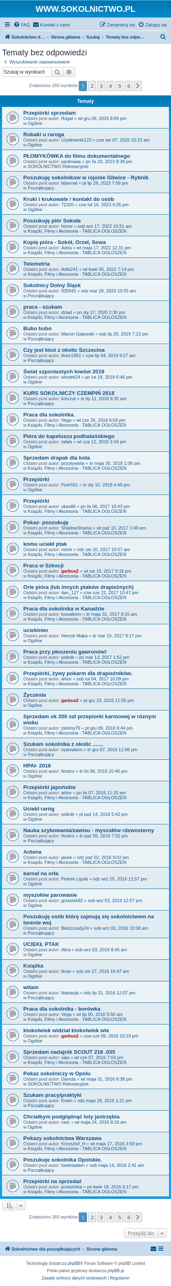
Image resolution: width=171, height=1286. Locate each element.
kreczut (68, 398)
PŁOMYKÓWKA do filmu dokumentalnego (76, 156)
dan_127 (70, 592)
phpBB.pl (115, 1271)
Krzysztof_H (73, 1143)
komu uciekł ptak (45, 544)
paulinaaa (71, 161)
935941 (68, 290)
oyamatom (71, 749)
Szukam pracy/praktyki (52, 1095)
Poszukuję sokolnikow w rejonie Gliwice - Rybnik (86, 177)
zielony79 (70, 728)
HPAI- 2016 (37, 766)
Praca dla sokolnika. (49, 415)
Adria (66, 247)
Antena (32, 852)
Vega (66, 420)
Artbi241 (69, 269)
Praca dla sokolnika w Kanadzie (63, 609)
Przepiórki (36, 479)
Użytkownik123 (76, 139)
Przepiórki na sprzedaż (52, 1181)
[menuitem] (21, 25)
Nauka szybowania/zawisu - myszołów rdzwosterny (88, 830)
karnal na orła (40, 873)
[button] (138, 86)
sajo (65, 1057)
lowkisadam (72, 1165)
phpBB (74, 1263)
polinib (67, 657)
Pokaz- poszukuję (46, 522)
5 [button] (119, 85)
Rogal (67, 118)
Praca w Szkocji (43, 565)
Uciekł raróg (38, 809)
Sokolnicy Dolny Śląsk (52, 285)
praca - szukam (42, 307)
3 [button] (101, 85)
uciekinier (36, 630)
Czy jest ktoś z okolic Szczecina (63, 350)
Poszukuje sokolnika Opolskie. (62, 1160)
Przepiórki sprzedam (49, 113)
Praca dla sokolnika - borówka (61, 1009)
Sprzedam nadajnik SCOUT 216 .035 (69, 1052)
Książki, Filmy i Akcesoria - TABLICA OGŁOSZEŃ (77, 231)
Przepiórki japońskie (49, 787)
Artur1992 (71, 355)
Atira (66, 949)
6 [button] (128, 85)
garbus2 (70, 571)
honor (67, 226)
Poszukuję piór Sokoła (52, 221)
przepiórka (71, 1186)
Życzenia (34, 695)
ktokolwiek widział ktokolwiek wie (66, 1030)
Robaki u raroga (43, 134)
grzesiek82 (72, 900)
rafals (66, 441)
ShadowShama (76, 527)
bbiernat (69, 183)
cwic (65, 1122)
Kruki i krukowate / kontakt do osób (68, 199)
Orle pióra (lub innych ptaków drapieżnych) (78, 587)
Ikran (66, 971)
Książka (33, 966)
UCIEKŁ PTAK (41, 944)
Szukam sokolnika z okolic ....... (63, 744)
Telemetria (36, 264)
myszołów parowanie (50, 895)
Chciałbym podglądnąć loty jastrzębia (71, 1117)
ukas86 (68, 506)
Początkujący (41, 187)
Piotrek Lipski (74, 878)
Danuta (68, 1079)
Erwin (67, 1100)
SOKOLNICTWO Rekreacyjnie (58, 166)
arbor (66, 678)
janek (66, 857)
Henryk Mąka (74, 635)
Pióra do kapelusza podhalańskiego (69, 436)
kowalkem (71, 614)
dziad (66, 312)
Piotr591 (69, 484)
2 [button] (92, 85)
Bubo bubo (37, 328)
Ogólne (35, 123)
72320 (67, 204)
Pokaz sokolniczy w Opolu (57, 1073)
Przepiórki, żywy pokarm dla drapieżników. (77, 673)
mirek (66, 549)
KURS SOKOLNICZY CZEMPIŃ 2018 (68, 393)
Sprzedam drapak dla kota (56, 458)
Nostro (67, 771)
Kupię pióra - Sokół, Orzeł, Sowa (64, 242)
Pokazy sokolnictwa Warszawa (62, 1138)
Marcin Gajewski (77, 333)
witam (30, 987)
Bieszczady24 (75, 928)
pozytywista (72, 463)
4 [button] (110, 85)
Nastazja (70, 992)
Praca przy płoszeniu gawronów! (65, 652)
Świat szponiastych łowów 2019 (63, 371)
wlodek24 (70, 377)
